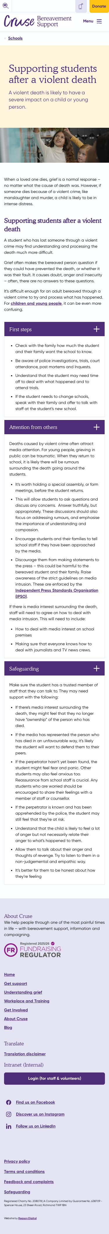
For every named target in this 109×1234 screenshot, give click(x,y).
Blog (8, 1027)
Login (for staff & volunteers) (54, 1078)
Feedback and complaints (29, 1181)
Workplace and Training (26, 1001)
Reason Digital (27, 1218)
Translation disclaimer (25, 1054)
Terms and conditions (24, 1171)
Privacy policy (17, 1161)
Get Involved (16, 1010)
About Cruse (16, 1018)
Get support (15, 983)
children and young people (36, 303)
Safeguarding (17, 1191)
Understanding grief (23, 992)
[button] (6, 6)
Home (9, 974)
